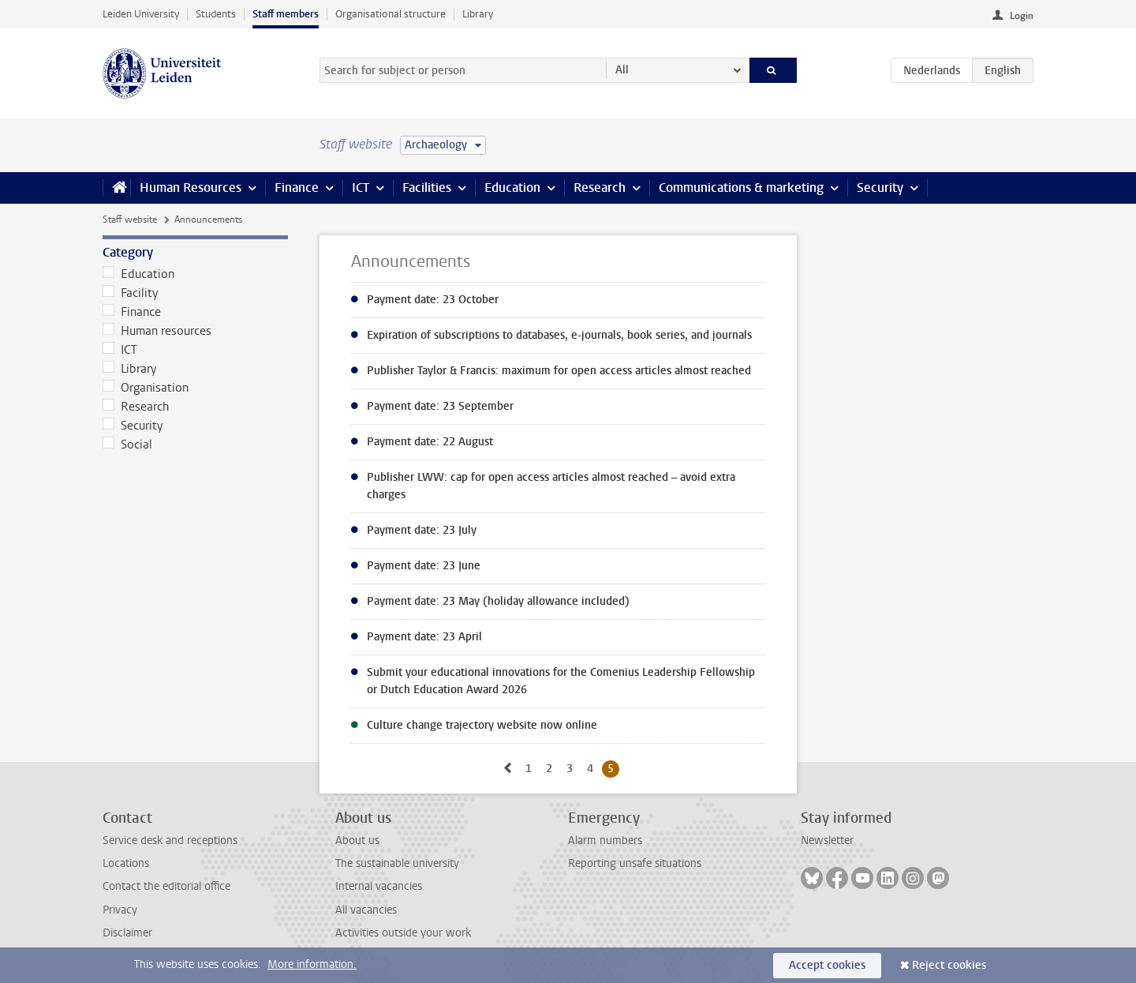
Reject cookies (949, 965)
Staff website (130, 219)
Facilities (426, 187)
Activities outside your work (403, 932)
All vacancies (366, 909)
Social (127, 444)
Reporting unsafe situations (634, 863)
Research (600, 187)
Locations (126, 863)
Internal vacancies (378, 886)
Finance (297, 187)
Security (880, 187)
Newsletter (827, 840)
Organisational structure (390, 14)
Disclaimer (127, 932)
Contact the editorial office (166, 886)
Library (477, 14)
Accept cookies (827, 965)
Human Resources (190, 187)
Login (1021, 15)
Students (216, 14)
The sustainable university (397, 863)
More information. (312, 964)
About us (357, 840)
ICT (360, 187)
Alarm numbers (605, 840)
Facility (130, 293)
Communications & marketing (741, 187)
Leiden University (141, 14)
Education (512, 187)
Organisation (146, 388)
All (622, 69)
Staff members (285, 14)
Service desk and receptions (170, 840)
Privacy (120, 909)
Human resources (157, 331)
